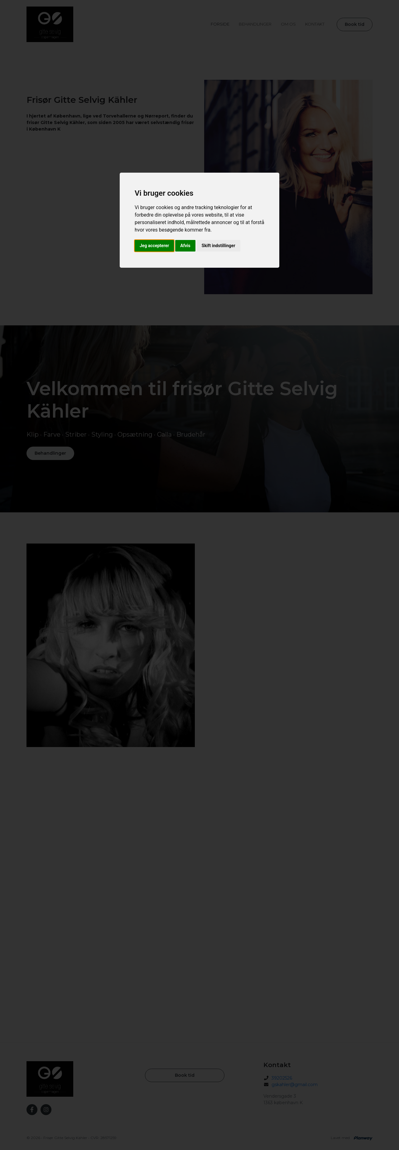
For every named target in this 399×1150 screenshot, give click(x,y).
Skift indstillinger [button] (218, 245)
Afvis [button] (185, 245)
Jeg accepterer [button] (154, 245)
